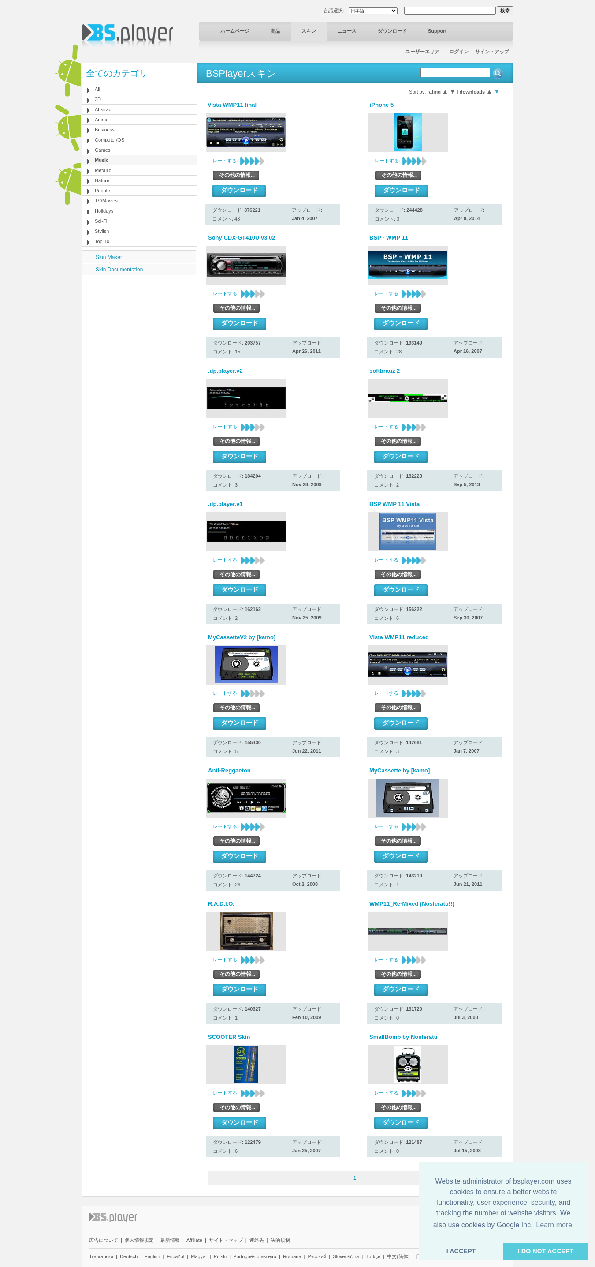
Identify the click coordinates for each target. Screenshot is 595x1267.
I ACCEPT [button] (461, 1251)
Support (437, 31)
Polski (220, 1256)
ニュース (347, 31)
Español (175, 1256)
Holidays (104, 211)
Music (101, 160)
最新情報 (170, 1240)
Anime (101, 119)
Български (101, 1256)
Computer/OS (109, 139)
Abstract (103, 109)
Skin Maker (109, 257)
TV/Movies (106, 200)
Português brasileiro (254, 1256)
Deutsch (129, 1256)
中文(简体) (398, 1256)
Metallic (103, 170)
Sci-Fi (101, 221)
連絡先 (256, 1240)
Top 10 (102, 241)
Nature (102, 180)
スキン (308, 31)
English (152, 1256)
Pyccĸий (317, 1256)
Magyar (199, 1256)
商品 (275, 31)
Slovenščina (346, 1256)
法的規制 (280, 1240)
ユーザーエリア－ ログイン (437, 51)
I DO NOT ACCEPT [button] (546, 1251)
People (102, 190)
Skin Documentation (119, 269)
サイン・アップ (492, 51)
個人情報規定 (139, 1240)
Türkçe (372, 1256)
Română (292, 1256)
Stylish (102, 231)
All (97, 89)
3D (98, 99)
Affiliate (194, 1240)
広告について (103, 1240)
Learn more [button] (554, 1225)
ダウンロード (392, 31)
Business (105, 129)
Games (102, 150)
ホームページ (234, 31)
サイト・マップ (226, 1240)
